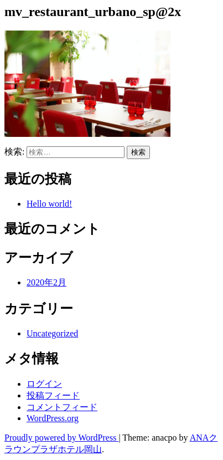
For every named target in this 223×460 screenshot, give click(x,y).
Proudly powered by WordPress (61, 437)
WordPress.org (53, 418)
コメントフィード (62, 407)
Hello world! (49, 203)
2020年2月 (46, 282)
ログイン (44, 384)
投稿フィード (53, 395)
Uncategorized (52, 333)
